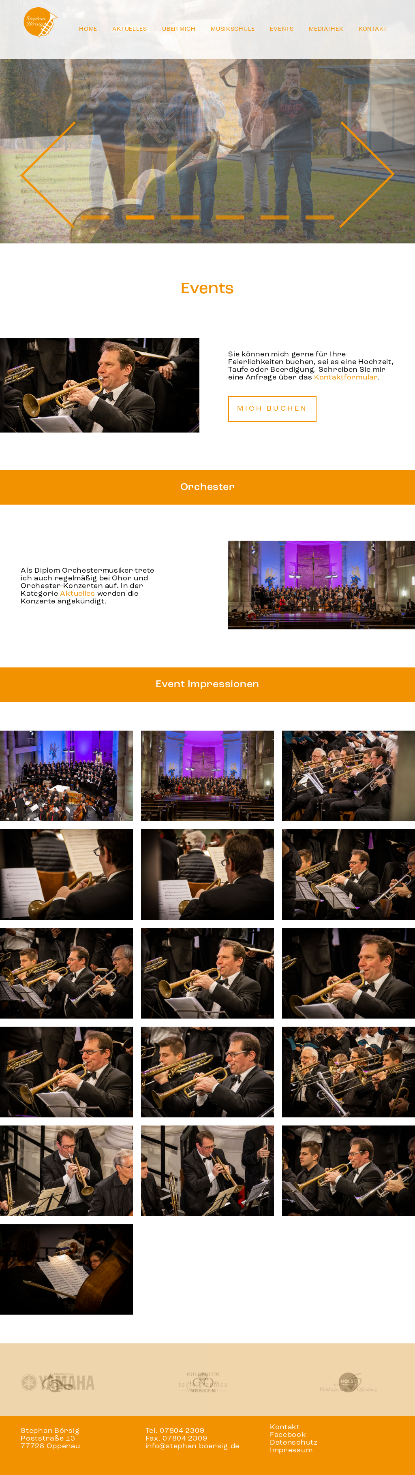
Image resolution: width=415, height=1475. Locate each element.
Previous (48, 175)
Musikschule (233, 29)
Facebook (288, 1435)
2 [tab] (140, 218)
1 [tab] (95, 218)
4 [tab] (230, 218)
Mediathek (326, 29)
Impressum (291, 1450)
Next (367, 175)
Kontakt (373, 29)
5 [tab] (275, 218)
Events (281, 29)
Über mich (178, 29)
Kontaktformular (346, 378)
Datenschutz (294, 1443)
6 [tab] (320, 218)
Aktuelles (129, 29)
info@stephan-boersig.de (192, 1446)
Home (88, 29)
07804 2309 (182, 1431)
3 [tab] (185, 218)
